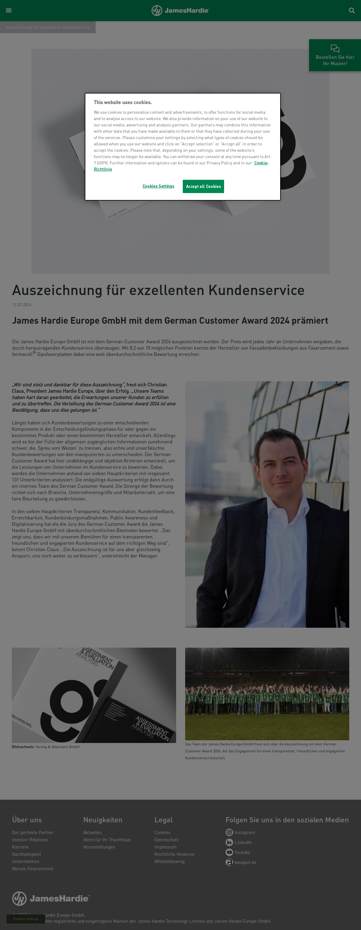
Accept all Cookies (203, 186)
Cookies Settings (158, 186)
